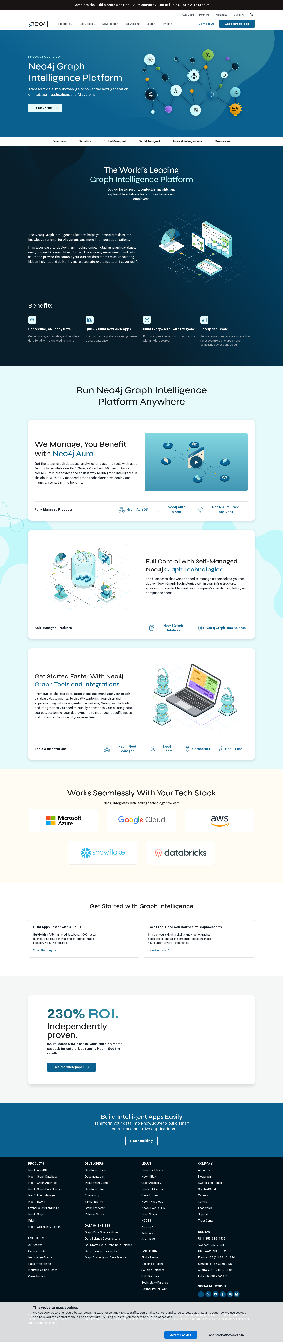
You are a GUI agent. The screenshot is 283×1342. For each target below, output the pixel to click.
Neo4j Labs (234, 749)
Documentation (95, 1176)
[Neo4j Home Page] (38, 24)
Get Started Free (237, 23)
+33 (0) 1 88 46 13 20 (221, 1257)
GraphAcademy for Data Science (106, 1257)
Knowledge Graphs (40, 1257)
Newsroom (205, 1176)
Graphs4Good (207, 1189)
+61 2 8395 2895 (222, 1270)
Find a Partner (151, 1257)
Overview (59, 141)
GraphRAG (148, 1239)
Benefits (85, 141)
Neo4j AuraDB (137, 509)
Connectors (201, 749)
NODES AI (148, 1226)
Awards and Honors (210, 1182)
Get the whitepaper (71, 1067)
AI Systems (133, 23)
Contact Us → (209, 1232)
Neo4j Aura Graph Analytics (226, 509)
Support (239, 14)
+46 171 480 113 (219, 1244)
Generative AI (37, 1251)
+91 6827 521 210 (216, 1276)
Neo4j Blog (149, 1176)
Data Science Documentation (103, 1238)
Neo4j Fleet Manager (127, 749)
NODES (146, 1220)
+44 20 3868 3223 (215, 1251)
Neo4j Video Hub (152, 1201)
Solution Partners (153, 1270)
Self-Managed (149, 141)
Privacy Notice (47, 1318)
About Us (204, 1170)
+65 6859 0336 (222, 1263)
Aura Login (188, 14)
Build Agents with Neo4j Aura (118, 5)
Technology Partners (155, 1282)
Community (92, 1195)
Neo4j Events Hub (153, 1208)
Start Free (48, 108)
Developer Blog (95, 1189)
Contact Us (206, 23)
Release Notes (94, 1214)
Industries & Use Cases (42, 1270)
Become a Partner (153, 1263)
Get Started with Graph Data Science (108, 1244)
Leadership (205, 1208)
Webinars (147, 1233)
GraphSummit (150, 1214)
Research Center (152, 1189)
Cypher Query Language (43, 1208)
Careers (203, 1195)
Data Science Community (101, 1251)
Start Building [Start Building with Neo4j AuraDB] (141, 1141)
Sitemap (64, 1318)
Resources (222, 141)
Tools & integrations (187, 141)
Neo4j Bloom (167, 749)
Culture (203, 1201)
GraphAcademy (94, 1208)
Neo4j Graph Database (173, 628)
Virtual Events (94, 1201)
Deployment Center (97, 1182)
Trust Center (206, 1220)
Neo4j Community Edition (44, 1226)
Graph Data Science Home (101, 1232)
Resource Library (152, 1170)
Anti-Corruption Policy (42, 1322)
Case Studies (36, 1276)
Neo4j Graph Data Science (226, 628)
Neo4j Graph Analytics (42, 1182)
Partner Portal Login (155, 1289)
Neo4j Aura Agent (176, 509)
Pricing (167, 23)
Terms (32, 1318)
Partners (204, 14)
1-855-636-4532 (214, 1238)
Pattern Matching (39, 1263)
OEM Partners (150, 1276)
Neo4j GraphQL (38, 1214)
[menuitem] (188, 14)
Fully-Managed (115, 141)
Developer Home (95, 1170)
